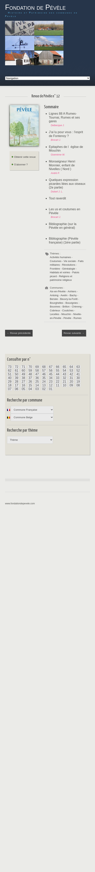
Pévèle (67, 318)
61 (16, 370)
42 (71, 374)
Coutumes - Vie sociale (63, 261)
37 (30, 378)
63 (78, 366)
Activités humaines (60, 257)
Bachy (73, 295)
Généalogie (68, 268)
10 (64, 385)
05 (23, 389)
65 (64, 366)
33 (57, 378)
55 (57, 370)
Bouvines (55, 306)
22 (57, 381)
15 (30, 385)
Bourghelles (56, 302)
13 (44, 385)
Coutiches (68, 310)
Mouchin (66, 314)
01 (51, 389)
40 (9, 378)
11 (57, 385)
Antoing (54, 295)
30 (78, 378)
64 (71, 366)
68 (44, 366)
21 (64, 381)
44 (57, 374)
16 (23, 385)
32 (64, 378)
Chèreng (77, 306)
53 (71, 370)
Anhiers (72, 291)
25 (37, 381)
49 (23, 374)
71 (23, 366)
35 (44, 378)
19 (78, 381)
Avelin (64, 295)
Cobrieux (55, 310)
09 (71, 385)
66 (57, 366)
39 (16, 378)
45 (51, 374)
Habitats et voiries (60, 272)
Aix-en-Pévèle (58, 291)
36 (37, 378)
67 (51, 366)
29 (9, 381)
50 (16, 374)
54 (64, 370)
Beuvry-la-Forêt (69, 299)
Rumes (77, 318)
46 (44, 374)
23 (51, 381)
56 (51, 370)
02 (44, 389)
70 (30, 366)
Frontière (55, 268)
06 (16, 389)
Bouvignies (71, 302)
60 (23, 370)
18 (9, 385)
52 (78, 370)
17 (16, 385)
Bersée (54, 299)
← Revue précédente (19, 333)
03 (37, 389)
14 (37, 385)
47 (37, 374)
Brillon (65, 306)
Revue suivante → (74, 333)
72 (16, 366)
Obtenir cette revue (23, 156)
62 (9, 370)
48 (30, 374)
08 (78, 385)
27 (23, 381)
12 (51, 385)
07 (9, 389)
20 (71, 381)
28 (16, 381)
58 (37, 370)
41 (78, 374)
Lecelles (54, 314)
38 (23, 378)
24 (44, 381)
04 (30, 389)
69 (37, 366)
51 (9, 374)
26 (30, 381)
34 (51, 378)
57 (44, 370)
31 (71, 378)
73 (9, 366)
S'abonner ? (19, 164)
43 (64, 374)
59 (30, 370)
